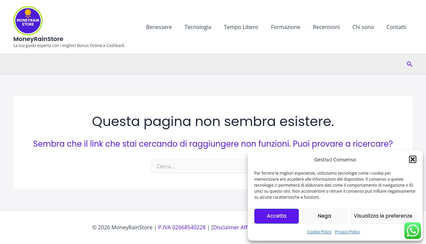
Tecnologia (208, 27)
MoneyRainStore (38, 39)
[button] (412, 159)
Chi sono (366, 27)
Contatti (397, 27)
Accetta (276, 215)
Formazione (292, 27)
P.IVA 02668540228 (182, 227)
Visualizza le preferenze (383, 215)
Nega (324, 215)
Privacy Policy (347, 232)
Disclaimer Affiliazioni (239, 227)
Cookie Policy (319, 232)
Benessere (172, 27)
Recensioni (331, 27)
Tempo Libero (250, 27)
